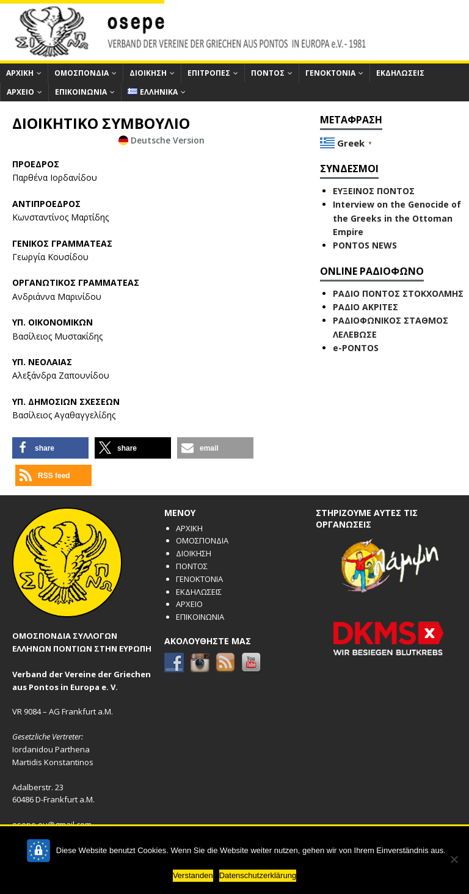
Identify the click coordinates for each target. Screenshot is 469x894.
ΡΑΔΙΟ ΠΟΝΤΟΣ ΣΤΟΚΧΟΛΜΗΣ (398, 293)
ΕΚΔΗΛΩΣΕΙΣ (400, 73)
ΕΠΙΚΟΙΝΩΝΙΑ (81, 92)
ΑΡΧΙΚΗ (20, 73)
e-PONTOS (356, 348)
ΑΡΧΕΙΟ (20, 92)
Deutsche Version (168, 140)
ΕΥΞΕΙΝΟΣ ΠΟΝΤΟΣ (374, 191)
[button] (50, 448)
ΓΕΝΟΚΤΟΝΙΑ (330, 73)
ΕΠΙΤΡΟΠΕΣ (208, 73)
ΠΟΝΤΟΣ (268, 73)
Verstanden (193, 875)
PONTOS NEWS (365, 245)
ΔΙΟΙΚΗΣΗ (148, 73)
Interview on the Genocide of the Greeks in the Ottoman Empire (397, 218)
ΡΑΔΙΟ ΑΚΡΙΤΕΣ (365, 307)
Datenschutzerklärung (257, 875)
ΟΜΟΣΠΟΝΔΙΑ (81, 73)
